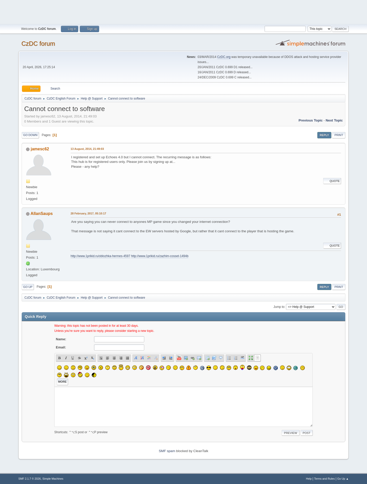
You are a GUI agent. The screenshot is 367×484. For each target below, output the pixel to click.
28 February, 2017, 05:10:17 (88, 213)
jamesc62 (40, 149)
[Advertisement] (183, 11)
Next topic (334, 120)
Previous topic (310, 120)
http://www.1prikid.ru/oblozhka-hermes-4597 (100, 256)
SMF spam (167, 451)
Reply (324, 135)
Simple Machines (52, 478)
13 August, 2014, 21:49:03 (87, 148)
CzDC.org (224, 57)
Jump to (278, 307)
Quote (332, 181)
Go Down (30, 135)
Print (338, 135)
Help (309, 478)
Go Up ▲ (343, 478)
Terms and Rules (324, 478)
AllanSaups (42, 213)
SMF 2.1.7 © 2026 (29, 478)
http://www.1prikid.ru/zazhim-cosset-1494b (159, 256)
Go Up (27, 286)
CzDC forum (38, 43)
